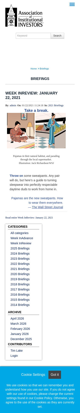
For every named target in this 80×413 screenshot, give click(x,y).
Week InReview (20, 243)
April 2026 (17, 318)
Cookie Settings (33, 374)
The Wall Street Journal (47, 207)
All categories (19, 233)
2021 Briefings (56, 105)
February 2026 (20, 328)
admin (13, 105)
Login (14, 355)
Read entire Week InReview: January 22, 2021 (29, 217)
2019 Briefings (20, 279)
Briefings (44, 68)
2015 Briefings (20, 299)
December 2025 (21, 339)
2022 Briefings (20, 264)
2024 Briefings (20, 253)
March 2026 (18, 323)
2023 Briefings (20, 258)
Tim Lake (16, 350)
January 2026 (19, 334)
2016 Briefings (20, 294)
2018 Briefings (20, 284)
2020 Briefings (20, 274)
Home (34, 68)
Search (57, 35)
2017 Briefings (20, 289)
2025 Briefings (20, 248)
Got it (55, 374)
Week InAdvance (21, 238)
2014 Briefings (20, 305)
